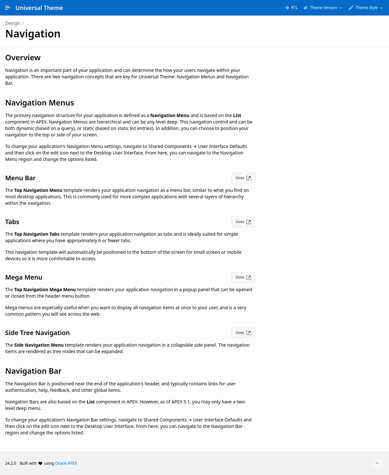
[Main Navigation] (8, 8)
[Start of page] (377, 463)
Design (12, 23)
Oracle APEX (66, 463)
